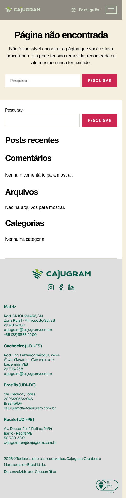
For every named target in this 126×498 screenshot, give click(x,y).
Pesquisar (14, 110)
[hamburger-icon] (111, 10)
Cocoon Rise (45, 471)
